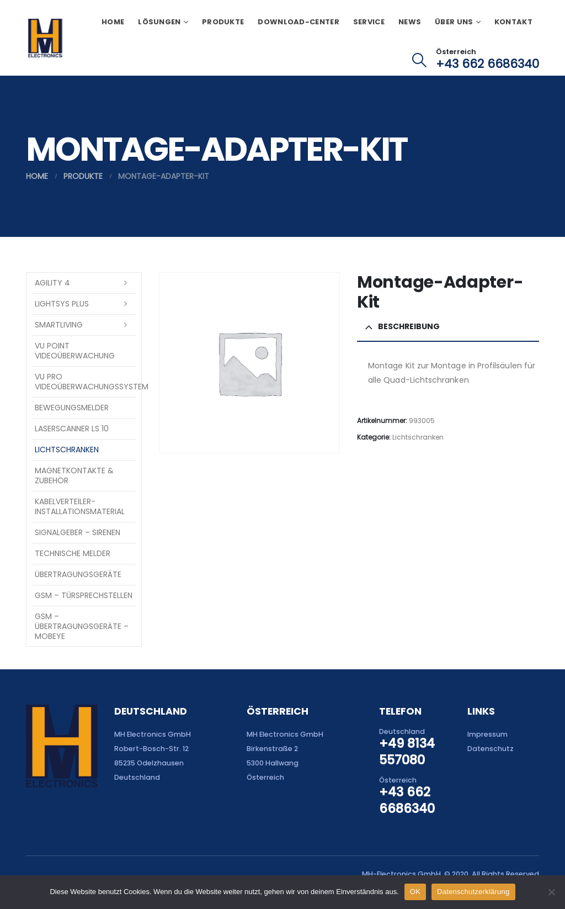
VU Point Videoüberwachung (75, 350)
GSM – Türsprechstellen (83, 595)
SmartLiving (59, 324)
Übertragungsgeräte (78, 574)
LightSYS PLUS (62, 303)
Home (113, 22)
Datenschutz (490, 748)
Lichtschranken (418, 437)
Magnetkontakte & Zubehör (74, 475)
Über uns (454, 22)
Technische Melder (72, 553)
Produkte (223, 22)
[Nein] (551, 891)
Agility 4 (52, 282)
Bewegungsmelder (72, 407)
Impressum (487, 734)
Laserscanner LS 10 (72, 428)
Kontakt (513, 22)
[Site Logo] (45, 38)
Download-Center (298, 22)
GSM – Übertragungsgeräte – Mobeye (82, 626)
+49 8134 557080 (407, 751)
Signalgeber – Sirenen (77, 532)
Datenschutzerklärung (473, 891)
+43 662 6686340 (487, 64)
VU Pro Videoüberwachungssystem (85, 381)
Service (369, 22)
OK (415, 891)
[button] (419, 60)
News (409, 22)
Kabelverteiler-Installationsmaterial (80, 506)
